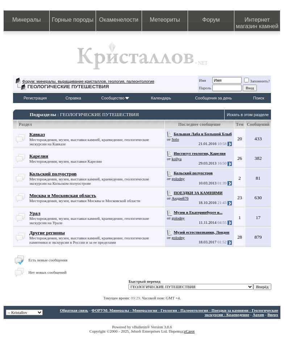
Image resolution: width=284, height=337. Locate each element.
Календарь (161, 98)
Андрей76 (180, 198)
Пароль (205, 88)
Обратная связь (74, 310)
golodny (178, 178)
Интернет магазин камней (257, 23)
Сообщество (115, 98)
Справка (73, 98)
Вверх (272, 314)
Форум (211, 20)
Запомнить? (257, 81)
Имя (202, 80)
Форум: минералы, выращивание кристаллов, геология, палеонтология (88, 81)
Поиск (258, 98)
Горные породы (72, 20)
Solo (175, 139)
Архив (258, 314)
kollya (177, 159)
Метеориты (165, 20)
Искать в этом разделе (248, 114)
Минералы (26, 20)
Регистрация (35, 98)
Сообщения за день (213, 98)
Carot (190, 331)
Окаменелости (118, 20)
